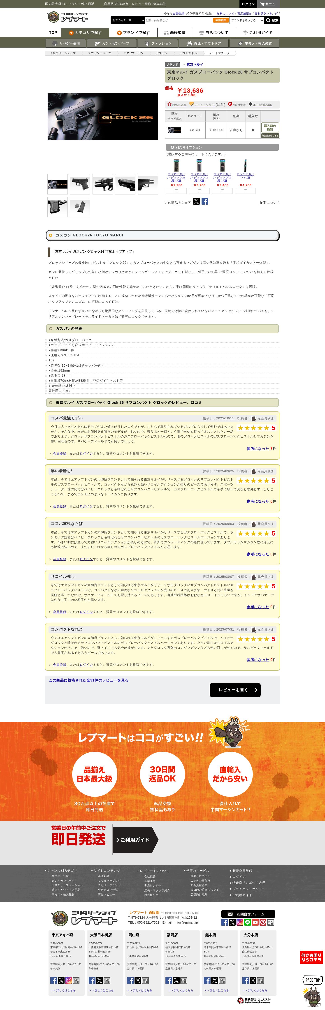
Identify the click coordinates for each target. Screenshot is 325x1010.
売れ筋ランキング (266, 13)
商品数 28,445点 (116, 4)
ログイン (86, 453)
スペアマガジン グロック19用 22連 (199, 177)
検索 (275, 20)
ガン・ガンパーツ (111, 43)
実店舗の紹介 (152, 885)
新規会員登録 (242, 871)
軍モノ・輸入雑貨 (254, 43)
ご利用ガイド (242, 895)
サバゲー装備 (66, 43)
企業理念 (150, 881)
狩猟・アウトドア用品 (66, 889)
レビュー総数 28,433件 (149, 4)
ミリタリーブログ (109, 880)
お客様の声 (151, 895)
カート (270, 4)
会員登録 (178, 13)
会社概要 (150, 876)
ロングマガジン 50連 (245, 176)
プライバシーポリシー (249, 889)
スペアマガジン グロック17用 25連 (222, 177)
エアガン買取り (200, 880)
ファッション (158, 43)
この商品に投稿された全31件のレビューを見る (89, 680)
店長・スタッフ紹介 (157, 890)
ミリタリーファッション (67, 885)
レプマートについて (155, 871)
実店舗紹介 (244, 13)
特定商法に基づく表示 (249, 883)
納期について (270, 202)
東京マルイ (195, 64)
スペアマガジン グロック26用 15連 (176, 177)
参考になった (258, 449)
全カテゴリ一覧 (108, 889)
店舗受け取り (199, 894)
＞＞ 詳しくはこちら (62, 990)
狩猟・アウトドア (203, 43)
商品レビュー (106, 894)
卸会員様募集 (199, 885)
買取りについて (200, 876)
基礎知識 (103, 876)
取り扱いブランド (109, 885)
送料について (225, 13)
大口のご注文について (204, 889)
